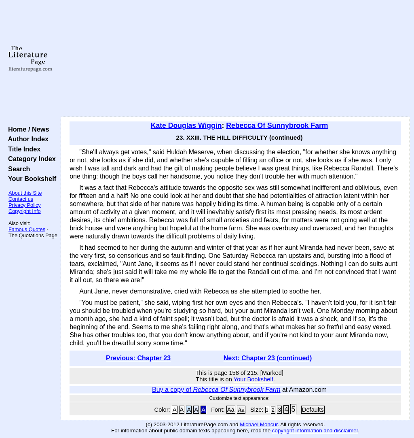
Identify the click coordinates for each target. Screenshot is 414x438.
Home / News (26, 129)
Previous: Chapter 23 (138, 358)
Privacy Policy (24, 205)
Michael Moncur (258, 424)
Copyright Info (24, 211)
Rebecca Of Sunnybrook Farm (277, 125)
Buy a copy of (216, 389)
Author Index (26, 138)
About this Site (25, 193)
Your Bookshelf (30, 178)
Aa (230, 409)
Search (17, 168)
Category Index (30, 158)
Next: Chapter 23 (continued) (268, 358)
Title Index (22, 149)
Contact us (20, 199)
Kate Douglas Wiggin (186, 125)
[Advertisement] (235, 58)
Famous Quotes (26, 229)
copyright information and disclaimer (315, 430)
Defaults (313, 409)
